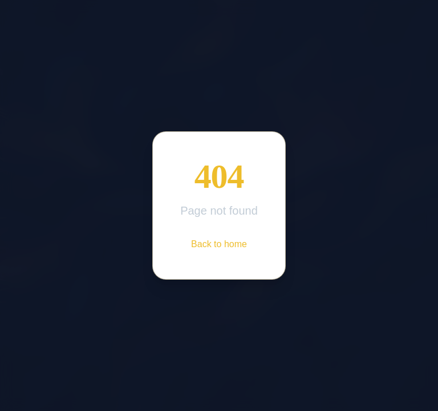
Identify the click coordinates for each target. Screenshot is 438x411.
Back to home (219, 244)
